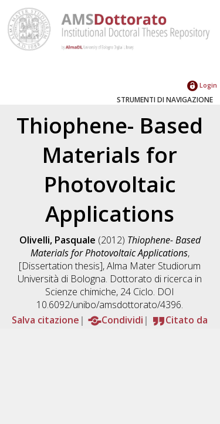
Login (202, 85)
